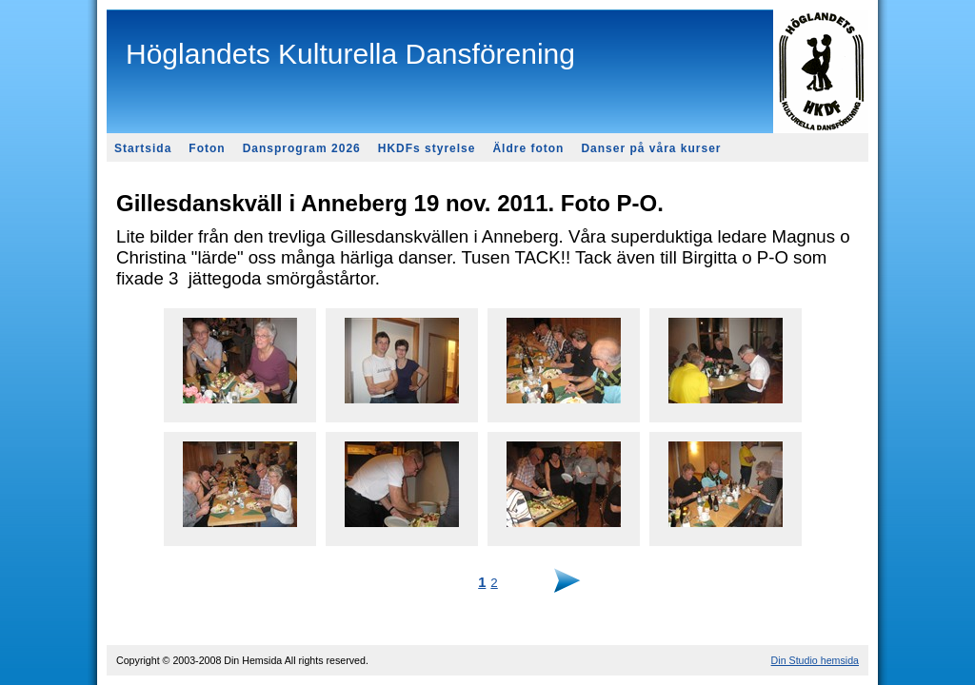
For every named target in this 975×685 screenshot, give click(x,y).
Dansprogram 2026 (302, 148)
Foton (207, 148)
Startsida (142, 148)
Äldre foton (528, 148)
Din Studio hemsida (815, 660)
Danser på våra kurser (651, 148)
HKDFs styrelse (427, 148)
